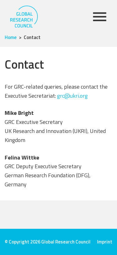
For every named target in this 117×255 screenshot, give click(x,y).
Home (11, 37)
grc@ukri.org (72, 95)
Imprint (104, 241)
